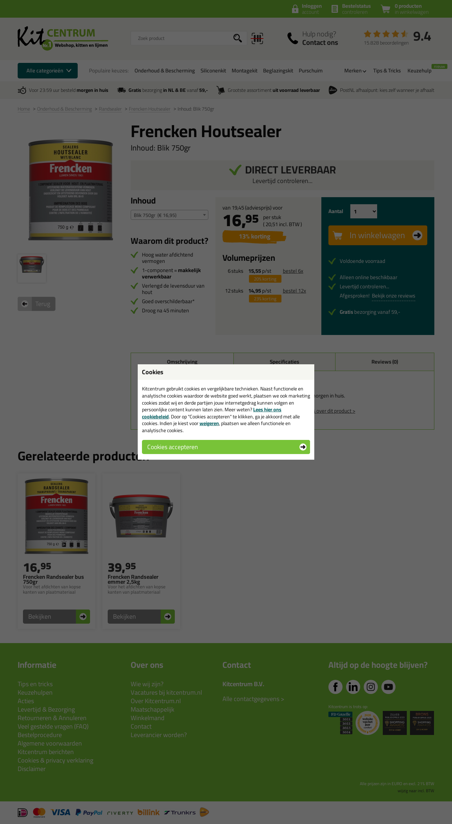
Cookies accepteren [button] (172, 447)
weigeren (209, 423)
